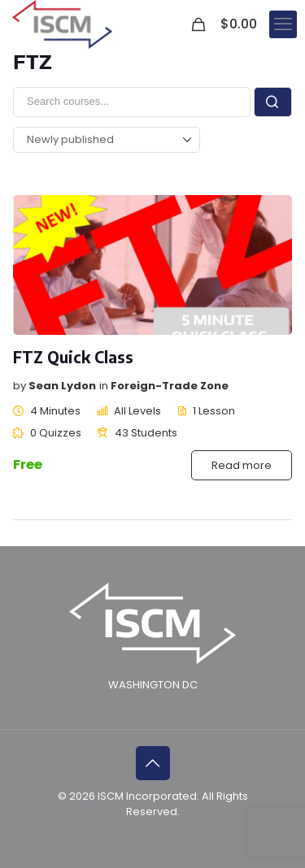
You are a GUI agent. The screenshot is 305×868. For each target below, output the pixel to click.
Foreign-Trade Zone (170, 385)
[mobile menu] (283, 24)
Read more (241, 465)
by (19, 385)
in (103, 385)
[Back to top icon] (153, 763)
